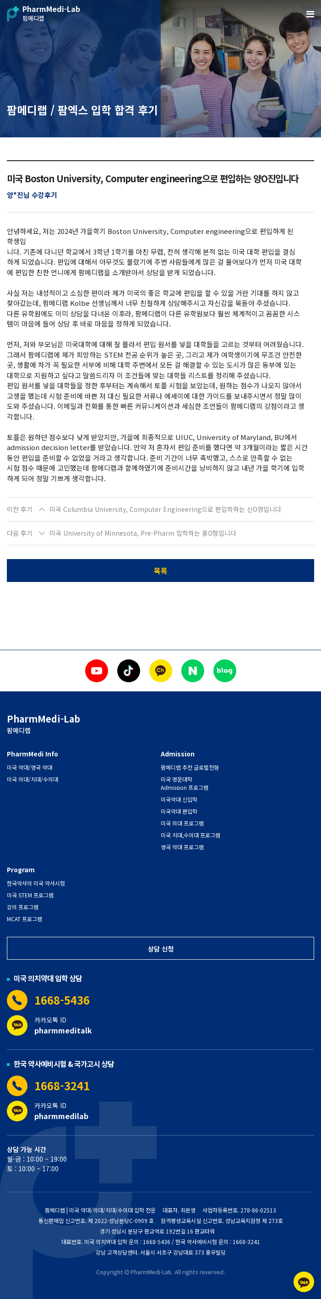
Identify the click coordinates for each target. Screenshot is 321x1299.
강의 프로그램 (22, 907)
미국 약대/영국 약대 (29, 767)
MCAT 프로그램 (24, 919)
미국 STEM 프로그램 (30, 895)
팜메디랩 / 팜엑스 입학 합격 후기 (82, 110)
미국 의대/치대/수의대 (32, 779)
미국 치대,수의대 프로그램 (190, 835)
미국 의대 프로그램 (182, 823)
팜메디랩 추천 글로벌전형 (190, 767)
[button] (160, 510)
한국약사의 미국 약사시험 (36, 883)
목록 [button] (161, 570)
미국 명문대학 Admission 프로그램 (184, 783)
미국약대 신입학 (179, 799)
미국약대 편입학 (179, 811)
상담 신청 (161, 948)
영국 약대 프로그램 (182, 847)
